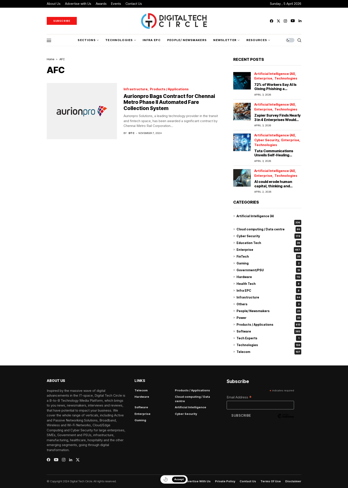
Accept (179, 479)
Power (269, 317)
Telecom (269, 351)
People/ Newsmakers (269, 311)
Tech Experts (269, 338)
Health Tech (269, 283)
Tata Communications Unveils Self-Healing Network (273, 155)
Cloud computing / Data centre (269, 229)
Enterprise (263, 78)
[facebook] (271, 21)
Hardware (269, 277)
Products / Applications (169, 89)
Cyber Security (266, 140)
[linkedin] (299, 21)
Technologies (285, 78)
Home (50, 59)
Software (269, 331)
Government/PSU (269, 270)
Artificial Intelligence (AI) (274, 74)
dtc (132, 133)
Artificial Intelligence (190, 407)
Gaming (269, 263)
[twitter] (278, 21)
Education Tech (269, 243)
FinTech (269, 256)
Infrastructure (136, 89)
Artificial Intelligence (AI (255, 216)
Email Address (239, 397)
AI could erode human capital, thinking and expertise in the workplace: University (273, 188)
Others (269, 304)
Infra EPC (269, 290)
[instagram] (285, 21)
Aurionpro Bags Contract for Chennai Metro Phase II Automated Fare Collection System (169, 102)
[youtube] (293, 21)
